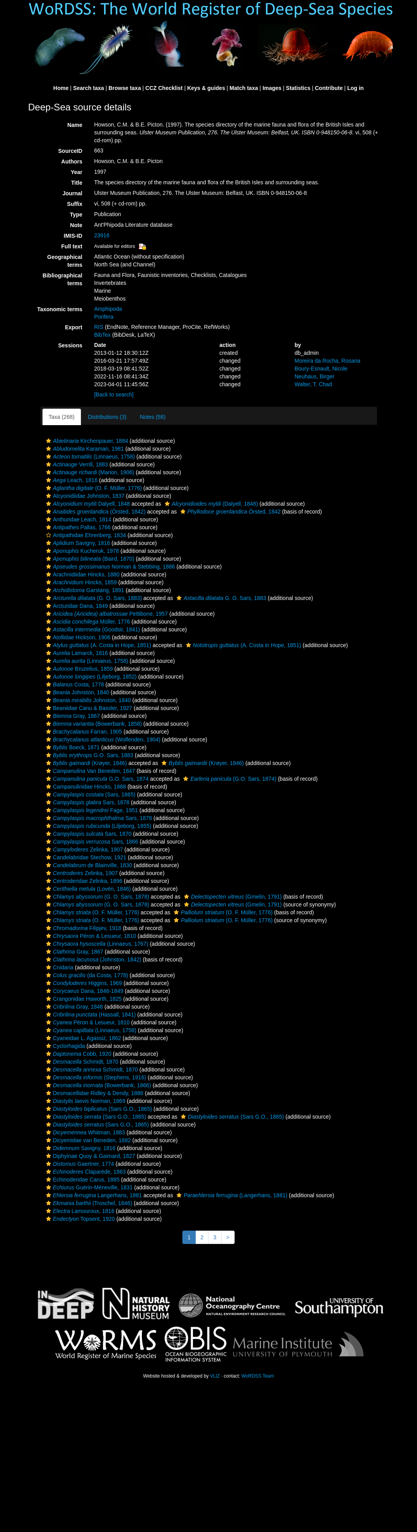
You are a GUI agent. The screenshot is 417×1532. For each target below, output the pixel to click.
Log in (355, 88)
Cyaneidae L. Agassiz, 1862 (82, 1038)
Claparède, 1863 (85, 1172)
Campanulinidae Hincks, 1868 (85, 786)
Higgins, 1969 (83, 983)
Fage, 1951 (91, 810)
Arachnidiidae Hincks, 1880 (82, 574)
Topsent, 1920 (79, 1219)
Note (76, 225)
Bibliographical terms (62, 279)
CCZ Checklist (164, 88)
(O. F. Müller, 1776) (93, 488)
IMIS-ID (73, 236)
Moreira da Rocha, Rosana (327, 361)
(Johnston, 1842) (92, 959)
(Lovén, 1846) (87, 889)
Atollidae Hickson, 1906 (77, 637)
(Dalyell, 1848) (210, 504)
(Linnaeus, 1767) (96, 944)
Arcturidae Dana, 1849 (76, 606)
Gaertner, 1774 (79, 1164)
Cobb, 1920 (78, 1054)
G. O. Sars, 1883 (220, 598)
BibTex (102, 335)
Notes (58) (152, 417)
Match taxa (244, 88)
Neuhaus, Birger (314, 376)
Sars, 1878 (87, 802)
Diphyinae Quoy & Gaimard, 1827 (89, 1156)
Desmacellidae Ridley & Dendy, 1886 (93, 1093)
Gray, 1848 (73, 1007)
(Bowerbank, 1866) (97, 1085)
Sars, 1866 (91, 841)
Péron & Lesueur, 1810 (90, 936)
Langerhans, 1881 (93, 1195)
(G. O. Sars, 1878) (96, 897)
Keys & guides (206, 88)
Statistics (298, 88)
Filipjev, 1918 (82, 928)
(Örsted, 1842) (95, 511)
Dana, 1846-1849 (83, 991)
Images (272, 88)
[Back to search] (113, 394)
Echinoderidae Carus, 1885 (82, 1179)
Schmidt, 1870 (81, 1062)
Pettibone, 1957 (106, 614)
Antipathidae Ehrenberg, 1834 (85, 535)
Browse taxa (124, 88)
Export (73, 327)
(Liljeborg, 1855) (98, 826)
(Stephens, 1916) (95, 1077)
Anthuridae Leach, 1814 (78, 519)
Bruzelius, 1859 (78, 669)
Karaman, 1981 (84, 449)
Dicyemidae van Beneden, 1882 (87, 1140)
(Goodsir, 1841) (92, 629)
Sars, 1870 (88, 834)
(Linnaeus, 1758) (89, 456)
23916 (101, 235)
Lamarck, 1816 (76, 653)
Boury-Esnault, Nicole (320, 368)
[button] (48, 441)
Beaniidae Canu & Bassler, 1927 (88, 708)
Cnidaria (58, 967)
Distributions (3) (107, 417)
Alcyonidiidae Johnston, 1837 (84, 496)
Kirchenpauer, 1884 (86, 441)
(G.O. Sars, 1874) (228, 779)
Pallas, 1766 (77, 527)
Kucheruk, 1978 (81, 551)
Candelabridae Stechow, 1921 (85, 857)
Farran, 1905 (83, 731)
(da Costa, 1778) (86, 975)
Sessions (70, 345)
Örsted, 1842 (229, 511)
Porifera (103, 317)
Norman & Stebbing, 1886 (109, 566)
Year (77, 172)
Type (76, 214)
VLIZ (215, 1376)
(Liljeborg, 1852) (90, 676)
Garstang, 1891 (84, 590)
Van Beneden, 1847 (89, 771)
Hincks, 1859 (80, 582)
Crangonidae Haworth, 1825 (83, 999)
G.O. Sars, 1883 (89, 755)
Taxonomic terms (60, 309)
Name (74, 125)
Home (61, 88)
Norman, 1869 (84, 1101)
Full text (72, 246)
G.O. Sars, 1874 (96, 779)
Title (77, 183)
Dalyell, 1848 (87, 504)
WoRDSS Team (257, 1376)
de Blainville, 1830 (88, 865)
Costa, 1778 (74, 684)
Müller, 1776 (87, 621)
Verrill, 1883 (76, 464)
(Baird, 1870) (89, 559)
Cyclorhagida (64, 1046)
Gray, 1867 (72, 716)
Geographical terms (64, 261)
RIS (98, 327)
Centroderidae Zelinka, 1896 (83, 881)
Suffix (75, 204)
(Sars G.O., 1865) (98, 1109)
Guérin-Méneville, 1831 (88, 1187)
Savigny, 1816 (77, 543)
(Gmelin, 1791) (232, 897)
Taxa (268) (62, 417)
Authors (72, 161)
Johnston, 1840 (76, 692)
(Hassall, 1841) (90, 1014)
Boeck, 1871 (72, 747)
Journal (72, 193)
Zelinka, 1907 (83, 849)
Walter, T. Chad (313, 384)
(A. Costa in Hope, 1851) (97, 645)
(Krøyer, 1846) (85, 763)
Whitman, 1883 (84, 1132)
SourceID (70, 151)
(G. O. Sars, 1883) (93, 598)
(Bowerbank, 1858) (93, 724)
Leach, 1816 (71, 480)
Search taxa (88, 88)
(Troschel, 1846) (88, 1203)
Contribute (329, 88)
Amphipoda (108, 309)
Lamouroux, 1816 (79, 1211)
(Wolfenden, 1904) (102, 739)
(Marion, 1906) (89, 472)
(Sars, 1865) (90, 794)
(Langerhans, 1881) (231, 1195)
